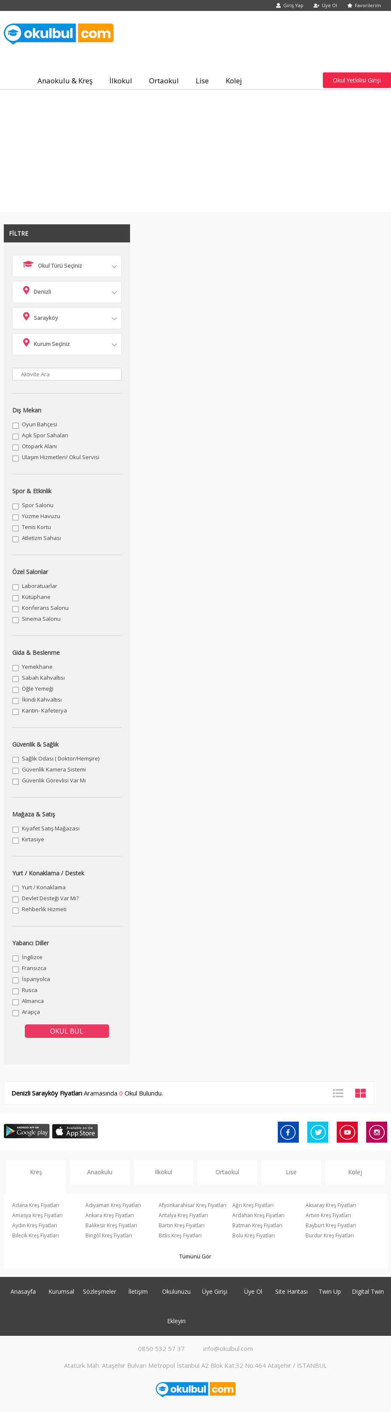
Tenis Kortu (36, 527)
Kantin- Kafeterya (44, 710)
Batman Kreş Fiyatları (257, 1225)
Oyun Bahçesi (39, 424)
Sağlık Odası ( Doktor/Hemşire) (60, 758)
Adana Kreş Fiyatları (35, 1205)
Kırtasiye (33, 839)
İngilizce (32, 957)
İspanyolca (36, 979)
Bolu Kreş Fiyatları (253, 1235)
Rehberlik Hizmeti (44, 909)
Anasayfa (23, 1291)
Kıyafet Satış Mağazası (51, 828)
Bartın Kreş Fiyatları (182, 1225)
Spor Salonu (37, 505)
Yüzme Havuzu (41, 516)
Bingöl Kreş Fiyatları (108, 1235)
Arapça (31, 1012)
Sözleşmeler (99, 1291)
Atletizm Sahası (41, 538)
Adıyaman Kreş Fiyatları (113, 1205)
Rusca (29, 990)
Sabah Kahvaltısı (43, 677)
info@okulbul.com (228, 1348)
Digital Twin (368, 1291)
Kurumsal (61, 1291)
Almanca (33, 1001)
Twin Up (330, 1291)
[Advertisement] (195, 153)
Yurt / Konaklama (44, 887)
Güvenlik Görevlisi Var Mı (54, 780)
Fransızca (34, 968)
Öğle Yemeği (37, 688)
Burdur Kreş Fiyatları (330, 1235)
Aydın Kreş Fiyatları (34, 1225)
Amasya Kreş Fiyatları (37, 1215)
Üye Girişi (214, 1291)
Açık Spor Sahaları (45, 435)
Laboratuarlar (39, 586)
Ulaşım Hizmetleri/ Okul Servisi (60, 457)
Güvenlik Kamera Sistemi (54, 769)
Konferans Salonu (45, 608)
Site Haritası (291, 1291)
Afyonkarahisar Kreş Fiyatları (192, 1205)
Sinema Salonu (41, 618)
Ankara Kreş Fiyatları (109, 1215)
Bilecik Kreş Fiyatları (35, 1235)
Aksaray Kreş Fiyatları (331, 1205)
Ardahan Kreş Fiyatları (258, 1215)
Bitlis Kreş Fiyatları (180, 1235)
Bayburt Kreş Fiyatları (331, 1225)
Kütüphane (36, 597)
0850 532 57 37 (161, 1348)
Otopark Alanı (39, 446)
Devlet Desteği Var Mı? (50, 898)
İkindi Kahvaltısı (42, 699)
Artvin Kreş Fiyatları (328, 1215)
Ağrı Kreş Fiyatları (253, 1205)
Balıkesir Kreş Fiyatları (111, 1225)
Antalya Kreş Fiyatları (183, 1215)
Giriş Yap (289, 5)
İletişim (138, 1291)
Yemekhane (37, 666)
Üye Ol (325, 5)
